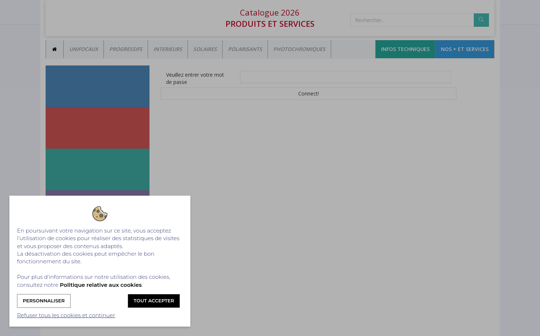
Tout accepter (154, 300)
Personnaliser (44, 300)
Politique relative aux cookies (101, 284)
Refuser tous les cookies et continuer (66, 315)
